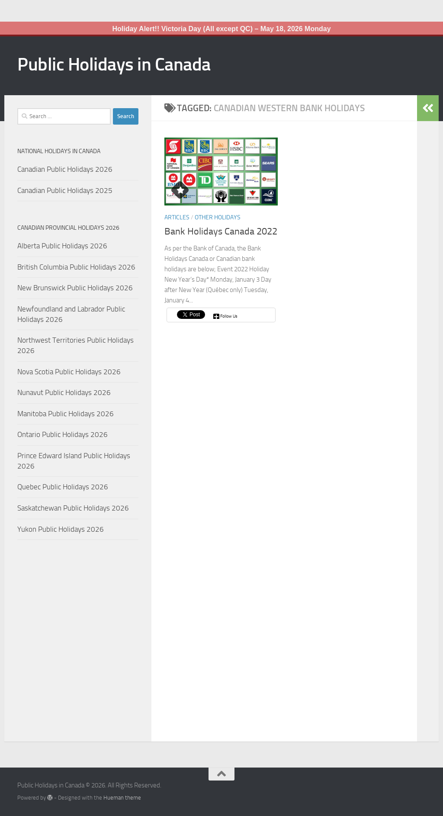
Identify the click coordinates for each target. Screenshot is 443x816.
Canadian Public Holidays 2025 (64, 190)
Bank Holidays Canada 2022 (220, 231)
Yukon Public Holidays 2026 (60, 529)
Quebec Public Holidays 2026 (62, 486)
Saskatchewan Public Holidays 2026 (73, 508)
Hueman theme (122, 797)
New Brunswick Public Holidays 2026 (75, 287)
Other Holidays (218, 217)
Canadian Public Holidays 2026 (64, 169)
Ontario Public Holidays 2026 (62, 434)
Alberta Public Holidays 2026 (62, 245)
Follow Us (229, 316)
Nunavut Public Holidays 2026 (64, 392)
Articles (176, 217)
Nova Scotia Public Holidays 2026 (69, 371)
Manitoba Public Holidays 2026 (65, 413)
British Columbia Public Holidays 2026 (76, 267)
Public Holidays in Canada (114, 64)
